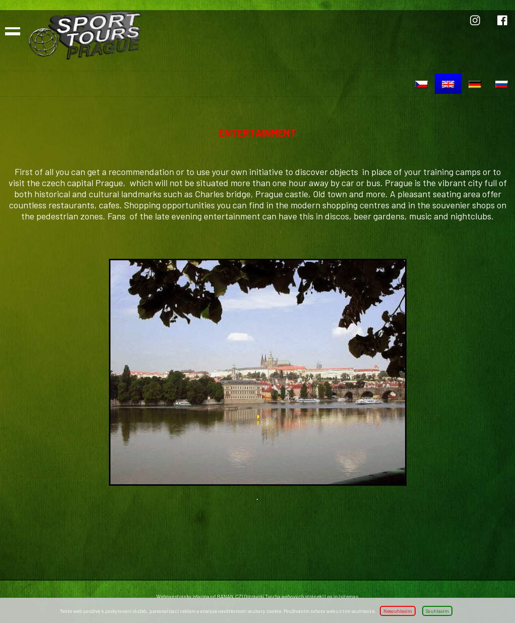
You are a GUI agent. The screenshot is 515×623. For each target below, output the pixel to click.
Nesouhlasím (397, 611)
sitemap (349, 596)
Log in (331, 596)
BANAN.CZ (229, 596)
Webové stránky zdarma (182, 596)
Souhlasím (437, 611)
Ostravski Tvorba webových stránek (283, 596)
